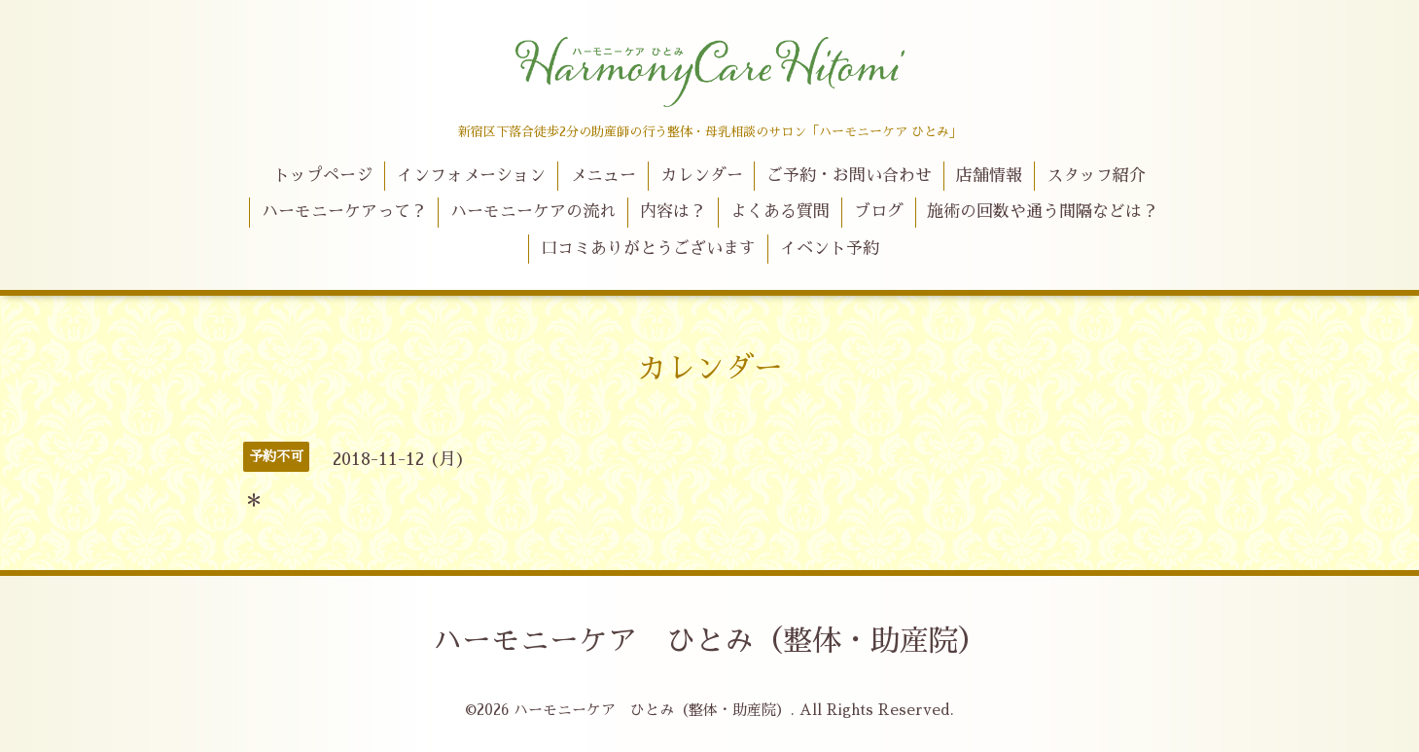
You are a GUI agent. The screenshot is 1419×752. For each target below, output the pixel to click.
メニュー (603, 175)
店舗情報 (989, 175)
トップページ (322, 175)
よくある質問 (780, 211)
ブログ (879, 211)
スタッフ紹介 (1096, 175)
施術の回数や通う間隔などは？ (1042, 211)
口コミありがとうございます (648, 248)
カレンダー (701, 175)
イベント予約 (829, 248)
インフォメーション (471, 175)
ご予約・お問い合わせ (849, 175)
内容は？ (673, 211)
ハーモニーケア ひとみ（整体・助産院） (710, 641)
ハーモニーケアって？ (344, 211)
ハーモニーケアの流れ (533, 211)
